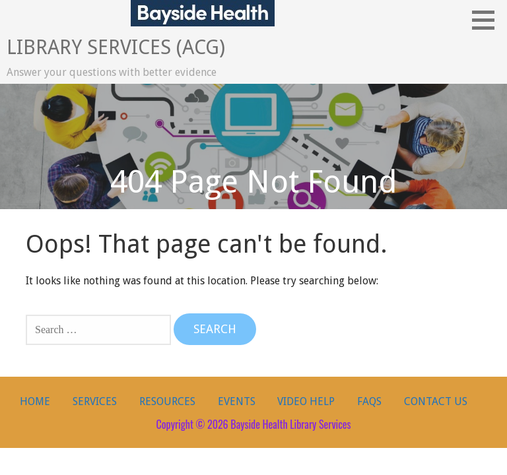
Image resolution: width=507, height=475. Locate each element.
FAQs (369, 401)
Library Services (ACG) (116, 47)
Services (95, 401)
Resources (167, 401)
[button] (488, 20)
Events (236, 401)
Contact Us (435, 401)
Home (35, 401)
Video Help (306, 401)
